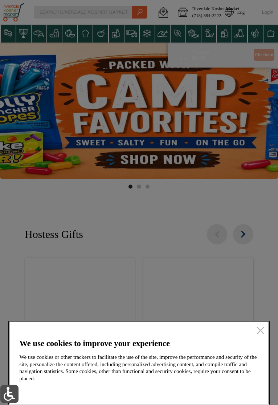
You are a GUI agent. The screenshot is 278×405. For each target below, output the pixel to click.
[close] (260, 331)
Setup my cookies (151, 391)
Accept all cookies (223, 391)
